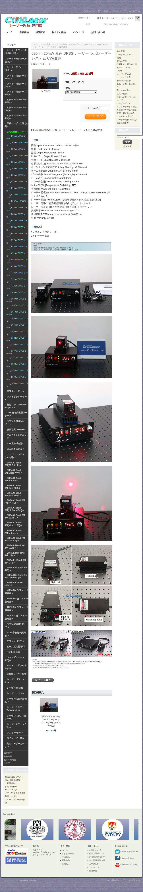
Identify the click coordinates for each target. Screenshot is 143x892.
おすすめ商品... (11, 760)
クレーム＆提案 (124, 77)
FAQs (119, 71)
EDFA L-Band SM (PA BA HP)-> (15, 546)
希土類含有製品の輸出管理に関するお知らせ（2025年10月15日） (127, 113)
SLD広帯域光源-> (15, 449)
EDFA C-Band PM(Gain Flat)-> (13, 494)
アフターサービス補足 (127, 107)
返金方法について (97, 857)
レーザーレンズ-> (15, 693)
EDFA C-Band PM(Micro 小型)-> (13, 524)
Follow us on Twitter (126, 851)
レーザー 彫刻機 (15, 688)
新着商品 (24, 32)
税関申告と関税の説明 (127, 64)
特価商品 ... (9, 753)
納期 (119, 58)
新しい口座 (134, 24)
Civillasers (23, 880)
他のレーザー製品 (15, 738)
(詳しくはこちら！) (81, 203)
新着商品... (9, 756)
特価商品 (40, 32)
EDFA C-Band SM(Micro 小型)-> (13, 471)
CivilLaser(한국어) (132, 11)
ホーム (9, 32)
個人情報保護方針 (13, 780)
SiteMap (32, 880)
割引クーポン (11, 796)
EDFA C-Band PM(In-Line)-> (13, 531)
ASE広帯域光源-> (15, 443)
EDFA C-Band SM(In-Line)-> (13, 479)
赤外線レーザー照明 (16, 674)
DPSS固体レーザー (50, 44)
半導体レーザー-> (15, 391)
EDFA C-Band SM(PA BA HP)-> (13, 464)
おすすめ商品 (59, 32)
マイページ (78, 32)
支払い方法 (122, 61)
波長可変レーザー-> (16, 429)
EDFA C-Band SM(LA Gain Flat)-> (14, 509)
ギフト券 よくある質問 (15, 793)
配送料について (124, 67)
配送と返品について (14, 777)
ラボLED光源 (13, 652)
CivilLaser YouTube (126, 864)
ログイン (95, 24)
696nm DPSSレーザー (71, 44)
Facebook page (124, 858)
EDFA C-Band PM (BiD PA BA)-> (15, 539)
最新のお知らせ (124, 80)
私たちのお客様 (124, 90)
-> (17, 132)
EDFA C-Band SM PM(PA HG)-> (15, 501)
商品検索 (123, 130)
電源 (68, 88)
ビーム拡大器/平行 (16, 646)
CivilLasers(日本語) (92, 11)
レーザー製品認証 (125, 74)
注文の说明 (122, 93)
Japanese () (83, 18)
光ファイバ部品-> (15, 641)
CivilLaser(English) (112, 11)
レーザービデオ (124, 103)
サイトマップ (11, 790)
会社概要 (121, 51)
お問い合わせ (98, 32)
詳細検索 (127, 146)
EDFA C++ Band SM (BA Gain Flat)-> (16, 576)
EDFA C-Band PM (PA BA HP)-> (15, 516)
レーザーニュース (125, 54)
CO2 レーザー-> (15, 732)
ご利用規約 (10, 783)
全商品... (8, 763)
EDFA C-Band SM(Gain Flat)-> (13, 486)
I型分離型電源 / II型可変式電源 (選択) (81, 199)
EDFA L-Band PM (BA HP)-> (15, 554)
